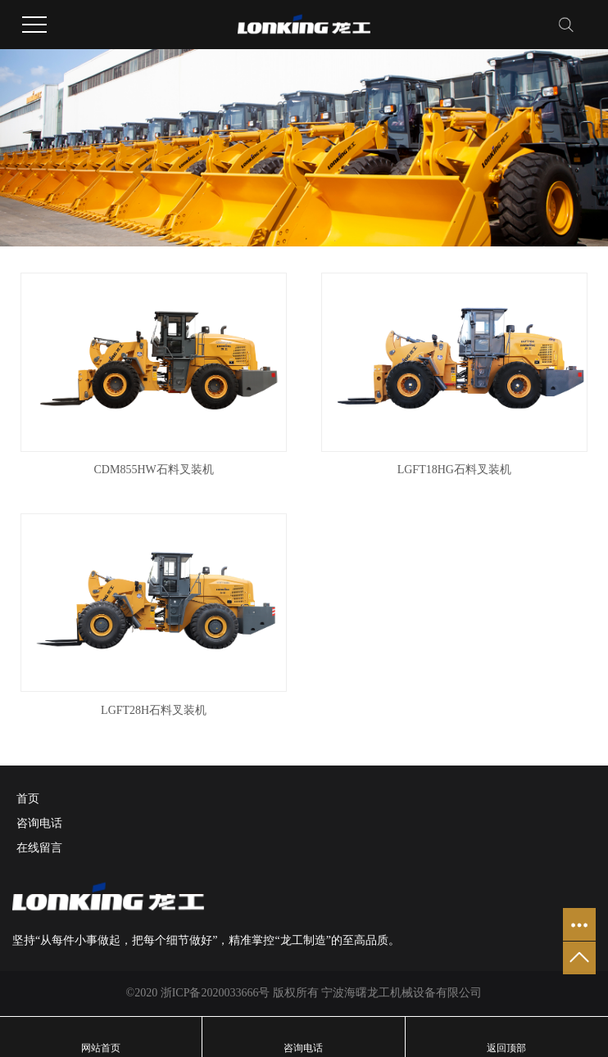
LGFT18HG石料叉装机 (454, 469)
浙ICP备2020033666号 (215, 993)
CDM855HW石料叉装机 (154, 469)
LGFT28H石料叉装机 (153, 710)
